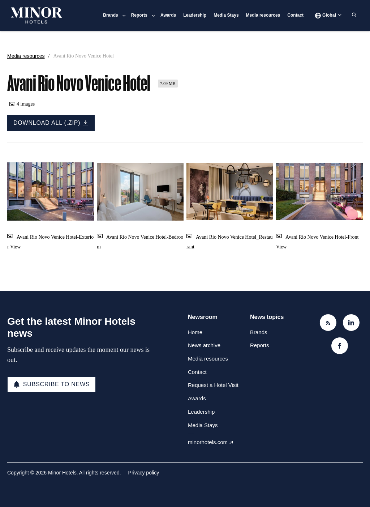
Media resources (263, 15)
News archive (204, 345)
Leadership (194, 15)
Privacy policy (143, 473)
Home (195, 332)
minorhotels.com (208, 442)
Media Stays (226, 15)
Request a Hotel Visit (213, 385)
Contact (295, 15)
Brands (110, 15)
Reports (139, 15)
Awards (168, 15)
